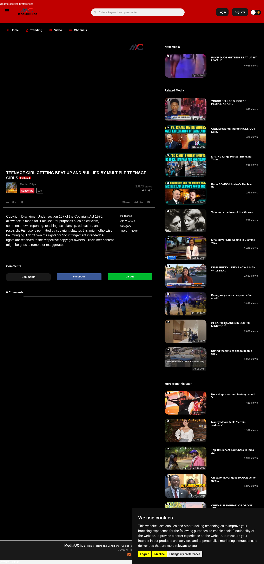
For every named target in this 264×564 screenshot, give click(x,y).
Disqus (129, 276)
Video (56, 30)
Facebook (79, 276)
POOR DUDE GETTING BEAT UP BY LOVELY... (234, 59)
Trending (34, 30)
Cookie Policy (129, 546)
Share (126, 202)
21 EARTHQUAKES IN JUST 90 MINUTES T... (230, 324)
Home (12, 30)
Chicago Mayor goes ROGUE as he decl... (233, 479)
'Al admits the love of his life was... (233, 212)
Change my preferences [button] (184, 554)
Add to (138, 202)
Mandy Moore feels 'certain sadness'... (228, 424)
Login (222, 12)
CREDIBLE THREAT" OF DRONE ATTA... (231, 507)
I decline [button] (159, 554)
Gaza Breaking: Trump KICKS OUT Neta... (233, 130)
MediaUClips (28, 184)
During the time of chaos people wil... (231, 352)
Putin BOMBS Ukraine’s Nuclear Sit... (231, 186)
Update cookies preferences (16, 3)
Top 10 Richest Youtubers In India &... (232, 451)
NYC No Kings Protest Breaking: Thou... (231, 158)
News (134, 230)
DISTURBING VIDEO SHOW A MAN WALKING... (233, 269)
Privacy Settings (9, 561)
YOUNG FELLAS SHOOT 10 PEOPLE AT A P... (228, 102)
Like (11, 202)
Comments (28, 276)
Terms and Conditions (107, 546)
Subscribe (27, 190)
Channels (78, 30)
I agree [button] (144, 554)
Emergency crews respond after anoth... (231, 297)
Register (240, 12)
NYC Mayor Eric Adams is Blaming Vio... (233, 241)
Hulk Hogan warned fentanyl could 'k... (233, 396)
